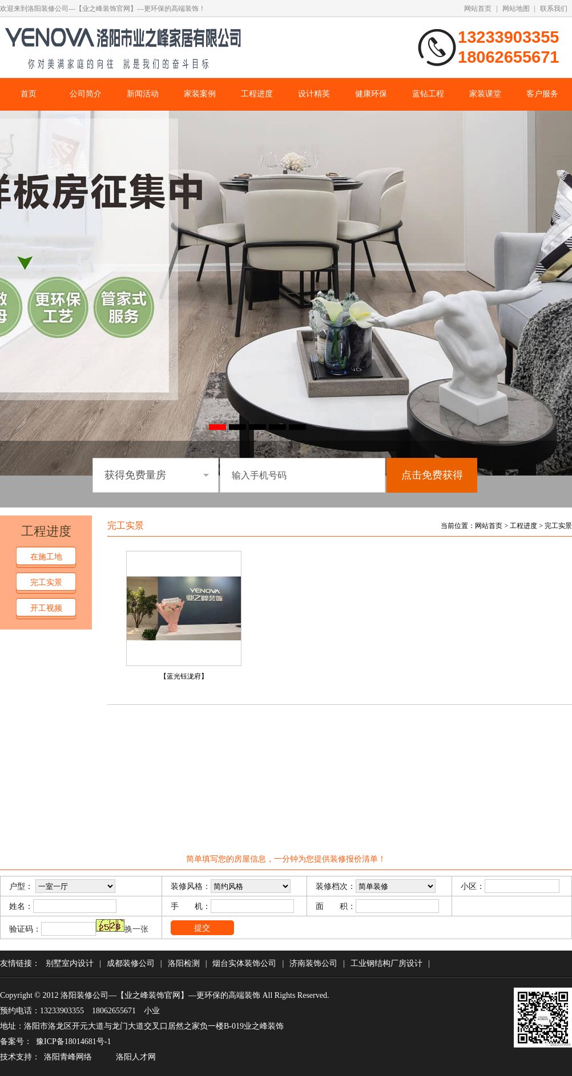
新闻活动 (143, 94)
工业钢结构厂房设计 (386, 963)
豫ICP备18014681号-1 (73, 1041)
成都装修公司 (131, 963)
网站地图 (516, 9)
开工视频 (46, 608)
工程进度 (257, 94)
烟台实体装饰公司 (244, 963)
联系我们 (553, 9)
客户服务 (542, 94)
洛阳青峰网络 (68, 1057)
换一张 (136, 929)
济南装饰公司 (313, 963)
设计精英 (314, 94)
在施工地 (46, 557)
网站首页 (478, 9)
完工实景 (46, 582)
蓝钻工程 (428, 94)
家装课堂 (485, 94)
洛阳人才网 (136, 1057)
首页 (29, 94)
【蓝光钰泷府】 (184, 676)
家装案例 (200, 94)
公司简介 (86, 94)
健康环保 (371, 94)
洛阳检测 (184, 963)
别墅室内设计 (70, 963)
